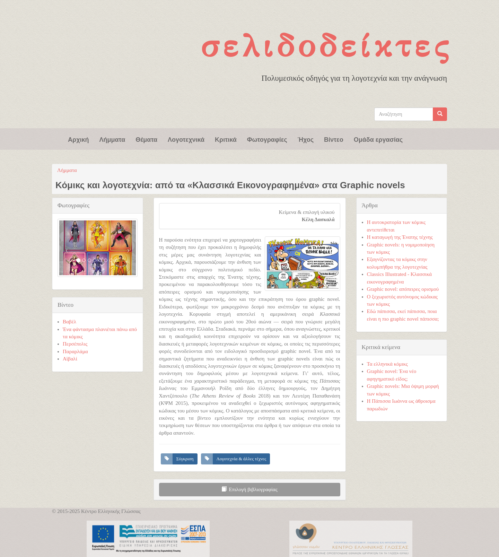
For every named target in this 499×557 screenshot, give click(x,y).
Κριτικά (226, 139)
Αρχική (78, 139)
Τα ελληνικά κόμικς (387, 364)
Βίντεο (333, 139)
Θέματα (146, 139)
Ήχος (306, 139)
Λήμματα (112, 139)
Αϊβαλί (70, 359)
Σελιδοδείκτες (326, 45)
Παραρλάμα (75, 351)
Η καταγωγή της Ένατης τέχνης (400, 237)
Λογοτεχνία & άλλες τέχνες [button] (241, 458)
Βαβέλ (69, 321)
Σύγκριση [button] (185, 458)
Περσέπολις (75, 344)
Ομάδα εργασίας (378, 139)
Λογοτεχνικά (186, 139)
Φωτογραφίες (267, 139)
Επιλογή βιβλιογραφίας (249, 489)
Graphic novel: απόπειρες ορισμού (403, 289)
